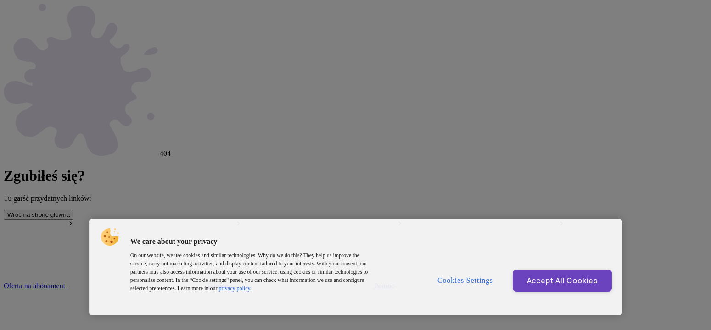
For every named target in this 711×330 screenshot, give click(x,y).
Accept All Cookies (562, 280)
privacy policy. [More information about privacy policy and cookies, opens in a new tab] (235, 288)
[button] (109, 237)
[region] (355, 267)
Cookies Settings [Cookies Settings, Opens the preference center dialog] (465, 280)
